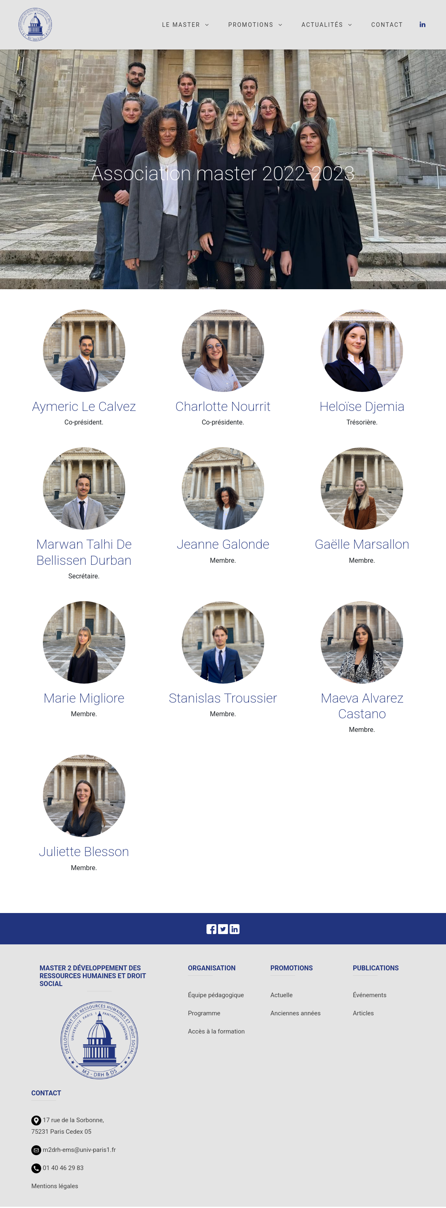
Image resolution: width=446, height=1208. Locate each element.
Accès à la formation (216, 1032)
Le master (186, 25)
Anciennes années (295, 1014)
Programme (204, 1014)
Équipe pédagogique (216, 996)
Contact (387, 25)
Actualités (327, 25)
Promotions (255, 25)
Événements (370, 996)
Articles (363, 1014)
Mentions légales (54, 1187)
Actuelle (281, 996)
